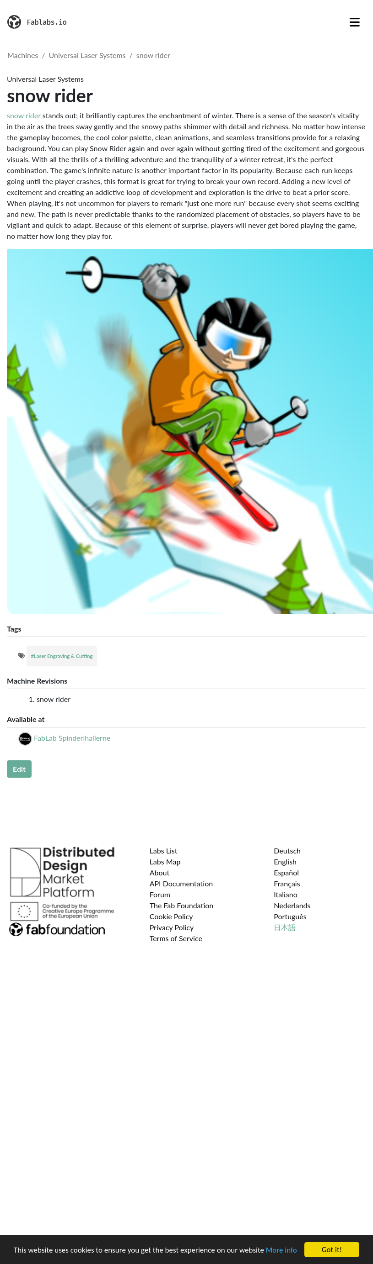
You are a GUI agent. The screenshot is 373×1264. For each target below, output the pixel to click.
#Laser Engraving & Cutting (62, 656)
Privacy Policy (172, 927)
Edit (19, 768)
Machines (22, 55)
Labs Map (165, 861)
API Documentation (181, 883)
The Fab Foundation (182, 905)
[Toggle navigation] (355, 22)
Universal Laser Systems (87, 55)
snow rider (153, 55)
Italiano (285, 894)
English (285, 861)
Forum (160, 894)
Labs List (164, 850)
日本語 (285, 927)
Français (287, 883)
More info (281, 1250)
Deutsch (287, 850)
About (160, 872)
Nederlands (292, 905)
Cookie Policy (171, 916)
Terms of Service (176, 938)
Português (290, 916)
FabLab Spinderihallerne (72, 737)
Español (286, 872)
